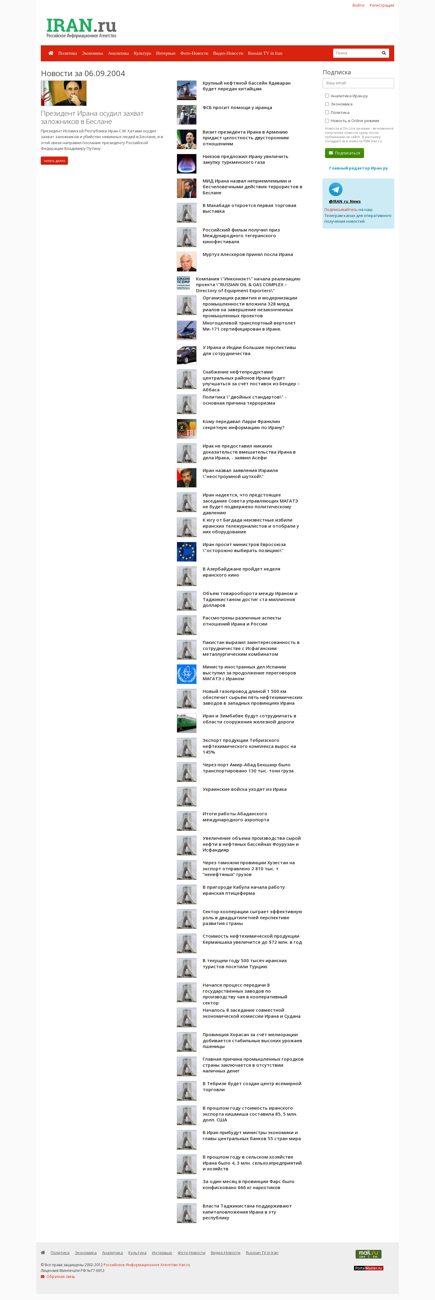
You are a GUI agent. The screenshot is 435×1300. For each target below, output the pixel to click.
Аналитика (118, 53)
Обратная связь (58, 1276)
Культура (142, 53)
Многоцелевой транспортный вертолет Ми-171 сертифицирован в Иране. (249, 326)
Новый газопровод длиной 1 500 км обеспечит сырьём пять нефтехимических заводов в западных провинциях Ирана (252, 697)
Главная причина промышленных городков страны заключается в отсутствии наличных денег (253, 1065)
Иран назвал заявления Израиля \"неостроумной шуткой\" (240, 473)
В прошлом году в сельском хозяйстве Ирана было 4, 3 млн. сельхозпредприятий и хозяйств (252, 1163)
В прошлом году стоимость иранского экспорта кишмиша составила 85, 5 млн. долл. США (250, 1114)
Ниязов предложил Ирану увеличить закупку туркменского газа (245, 159)
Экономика (92, 53)
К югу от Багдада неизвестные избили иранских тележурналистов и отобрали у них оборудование (251, 526)
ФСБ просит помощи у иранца (237, 107)
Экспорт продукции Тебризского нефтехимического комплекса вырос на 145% (249, 746)
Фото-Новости (194, 53)
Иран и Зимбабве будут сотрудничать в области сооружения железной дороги (249, 719)
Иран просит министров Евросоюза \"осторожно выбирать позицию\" (244, 547)
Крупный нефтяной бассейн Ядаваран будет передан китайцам (247, 86)
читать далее (54, 160)
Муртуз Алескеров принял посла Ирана (248, 254)
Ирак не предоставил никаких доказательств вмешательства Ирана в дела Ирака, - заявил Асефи (249, 452)
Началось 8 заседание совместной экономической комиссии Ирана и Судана (252, 1013)
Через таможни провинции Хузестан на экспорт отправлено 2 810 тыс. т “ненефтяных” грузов (249, 868)
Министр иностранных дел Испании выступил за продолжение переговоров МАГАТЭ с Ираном (249, 672)
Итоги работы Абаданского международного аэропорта (236, 816)
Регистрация (382, 5)
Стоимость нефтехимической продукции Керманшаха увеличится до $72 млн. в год (252, 939)
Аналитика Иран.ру (346, 96)
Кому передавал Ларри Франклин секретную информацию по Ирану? (243, 424)
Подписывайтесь (341, 209)
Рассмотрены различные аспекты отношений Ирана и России (242, 621)
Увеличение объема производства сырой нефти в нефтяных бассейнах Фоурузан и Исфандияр (252, 844)
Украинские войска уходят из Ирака (245, 789)
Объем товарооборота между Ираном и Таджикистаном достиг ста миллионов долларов (250, 599)
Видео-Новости (228, 53)
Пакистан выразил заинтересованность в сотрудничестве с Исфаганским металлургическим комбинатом (251, 648)
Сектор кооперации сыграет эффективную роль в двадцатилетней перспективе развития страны (252, 917)
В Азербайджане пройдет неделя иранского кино (241, 572)
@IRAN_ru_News (345, 201)
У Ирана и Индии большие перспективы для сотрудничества (249, 350)
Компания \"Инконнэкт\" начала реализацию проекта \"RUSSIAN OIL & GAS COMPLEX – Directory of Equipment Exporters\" (248, 284)
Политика (67, 53)
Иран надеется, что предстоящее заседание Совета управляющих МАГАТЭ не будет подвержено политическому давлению (250, 504)
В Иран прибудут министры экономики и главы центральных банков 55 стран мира (252, 1135)
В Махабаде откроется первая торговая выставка (249, 208)
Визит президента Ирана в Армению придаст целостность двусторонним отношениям (246, 138)
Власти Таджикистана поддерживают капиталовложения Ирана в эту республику (247, 1212)
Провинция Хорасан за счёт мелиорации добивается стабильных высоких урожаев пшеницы (252, 1040)
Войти (358, 5)
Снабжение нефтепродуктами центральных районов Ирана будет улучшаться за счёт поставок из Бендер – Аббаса (251, 381)
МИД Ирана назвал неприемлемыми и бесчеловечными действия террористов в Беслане (252, 187)
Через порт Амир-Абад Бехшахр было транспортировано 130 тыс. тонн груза (248, 768)
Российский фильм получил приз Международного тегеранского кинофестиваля (241, 235)
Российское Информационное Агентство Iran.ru (147, 1264)
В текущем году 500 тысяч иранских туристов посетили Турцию (245, 963)
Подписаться (344, 153)
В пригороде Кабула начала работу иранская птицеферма (244, 890)
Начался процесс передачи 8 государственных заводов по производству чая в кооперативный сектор (245, 994)
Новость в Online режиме (352, 120)
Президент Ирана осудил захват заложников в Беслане (92, 117)
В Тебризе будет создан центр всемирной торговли (252, 1086)
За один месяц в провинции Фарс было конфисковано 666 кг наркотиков (249, 1184)
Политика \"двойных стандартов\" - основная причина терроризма (245, 400)
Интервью (166, 53)
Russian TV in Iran (265, 53)
